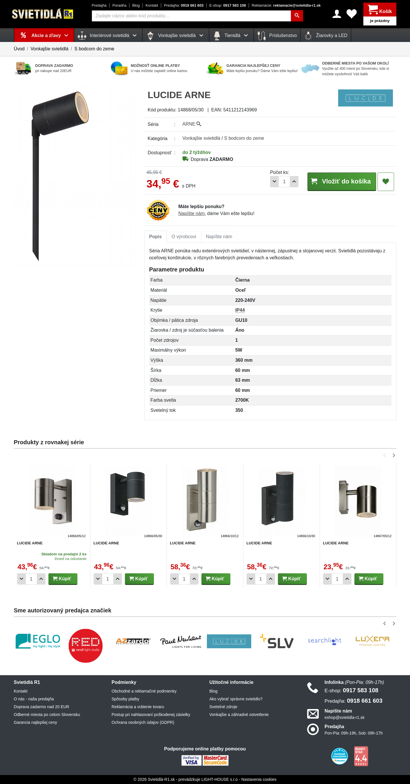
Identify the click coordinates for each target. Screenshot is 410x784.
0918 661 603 (184, 5)
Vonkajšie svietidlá (49, 48)
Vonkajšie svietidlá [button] (175, 36)
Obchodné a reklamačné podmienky (144, 691)
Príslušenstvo (277, 36)
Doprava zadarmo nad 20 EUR (41, 706)
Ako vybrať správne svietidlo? (236, 699)
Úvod (19, 48)
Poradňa (119, 5)
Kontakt (151, 5)
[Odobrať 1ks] (272, 181)
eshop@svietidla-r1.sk (345, 717)
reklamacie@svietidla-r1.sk (286, 5)
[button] (385, 455)
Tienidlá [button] (231, 36)
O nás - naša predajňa (34, 699)
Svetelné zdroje (223, 706)
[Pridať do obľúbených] (386, 181)
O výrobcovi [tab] (184, 236)
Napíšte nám (191, 213)
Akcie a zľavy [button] (51, 35)
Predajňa (99, 5)
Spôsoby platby (125, 699)
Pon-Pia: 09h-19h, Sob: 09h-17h (354, 733)
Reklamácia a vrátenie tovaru (138, 706)
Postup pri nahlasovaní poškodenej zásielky (151, 714)
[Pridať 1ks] (292, 181)
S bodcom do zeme (94, 48)
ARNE (192, 124)
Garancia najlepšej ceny (35, 722)
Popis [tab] (155, 236)
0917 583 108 (227, 5)
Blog (136, 5)
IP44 (240, 310)
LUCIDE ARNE (30, 543)
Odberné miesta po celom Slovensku (47, 714)
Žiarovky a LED (325, 36)
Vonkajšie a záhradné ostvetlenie (239, 714)
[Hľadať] (297, 16)
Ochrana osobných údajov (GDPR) (143, 722)
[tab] (155, 237)
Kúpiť (62, 578)
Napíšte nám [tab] (219, 236)
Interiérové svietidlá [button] (108, 36)
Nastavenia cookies (258, 779)
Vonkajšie (202, 138)
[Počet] (282, 181)
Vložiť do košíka (340, 181)
